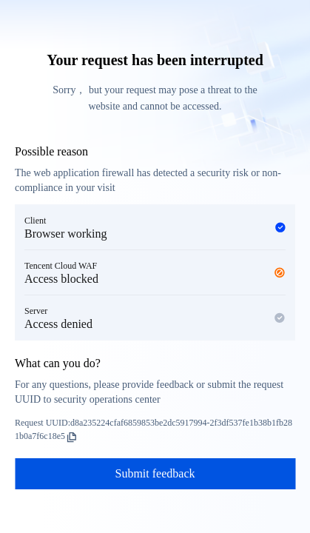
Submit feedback (155, 473)
